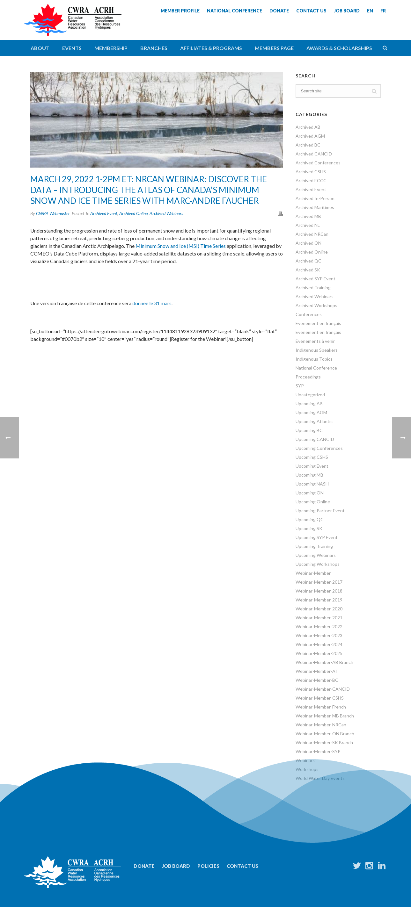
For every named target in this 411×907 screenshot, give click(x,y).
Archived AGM (310, 136)
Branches (153, 48)
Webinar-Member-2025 (319, 653)
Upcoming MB (309, 475)
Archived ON (308, 243)
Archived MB (308, 216)
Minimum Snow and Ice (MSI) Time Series (181, 246)
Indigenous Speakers (317, 350)
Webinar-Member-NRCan (321, 724)
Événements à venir (315, 341)
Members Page (274, 48)
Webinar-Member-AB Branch (324, 662)
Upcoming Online (313, 501)
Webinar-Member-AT (317, 671)
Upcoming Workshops (318, 564)
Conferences (309, 314)
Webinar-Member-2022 (319, 626)
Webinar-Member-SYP (318, 751)
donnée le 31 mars (152, 303)
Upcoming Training (314, 546)
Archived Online (133, 213)
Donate (144, 866)
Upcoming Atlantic (314, 421)
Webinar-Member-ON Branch (325, 733)
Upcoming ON (310, 492)
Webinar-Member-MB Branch (325, 715)
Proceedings (308, 376)
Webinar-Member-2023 (319, 635)
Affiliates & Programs (211, 48)
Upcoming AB (309, 403)
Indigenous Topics (314, 359)
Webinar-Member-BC (317, 680)
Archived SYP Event (315, 278)
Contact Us (242, 866)
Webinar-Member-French (321, 706)
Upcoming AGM (311, 412)
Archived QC (308, 260)
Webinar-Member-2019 (319, 599)
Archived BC (308, 145)
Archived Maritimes (315, 207)
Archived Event (103, 213)
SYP (300, 385)
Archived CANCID (314, 153)
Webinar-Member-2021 (319, 617)
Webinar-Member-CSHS (320, 698)
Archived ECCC (311, 180)
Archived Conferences (318, 162)
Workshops (307, 769)
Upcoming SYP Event (317, 537)
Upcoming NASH (312, 483)
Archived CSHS (311, 171)
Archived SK (308, 269)
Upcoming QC (310, 519)
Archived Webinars (166, 213)
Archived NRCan (312, 234)
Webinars (305, 760)
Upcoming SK (309, 528)
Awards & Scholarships (339, 48)
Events (72, 48)
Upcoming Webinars (316, 555)
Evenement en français (318, 323)
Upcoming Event (312, 466)
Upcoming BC (309, 430)
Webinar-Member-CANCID (323, 689)
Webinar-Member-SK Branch (324, 742)
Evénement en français (318, 332)
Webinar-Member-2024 (319, 644)
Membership (111, 48)
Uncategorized (310, 394)
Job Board (176, 866)
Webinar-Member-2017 (319, 582)
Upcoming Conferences (319, 448)
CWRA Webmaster (53, 213)
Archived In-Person (315, 198)
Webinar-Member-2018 (319, 591)
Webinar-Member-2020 (319, 608)
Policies (208, 866)
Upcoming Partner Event (320, 510)
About (40, 48)
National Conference (316, 368)
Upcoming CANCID (315, 439)
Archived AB (308, 127)
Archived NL (308, 225)
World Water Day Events (320, 778)
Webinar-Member (313, 573)
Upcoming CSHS (312, 457)
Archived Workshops (316, 305)
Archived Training (313, 287)
